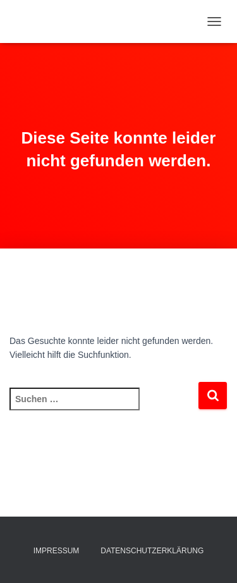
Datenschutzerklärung (152, 550)
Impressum (56, 550)
